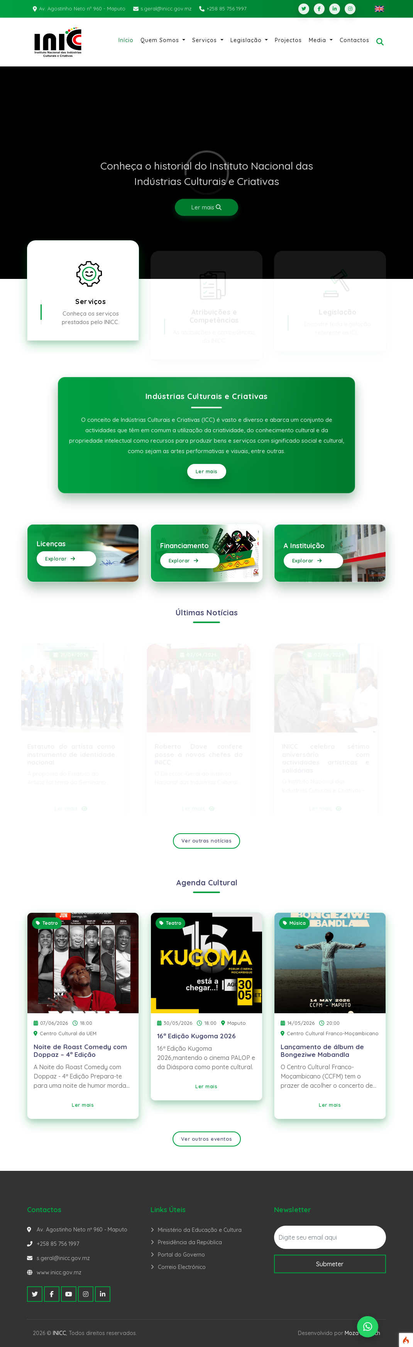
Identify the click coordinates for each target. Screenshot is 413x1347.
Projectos (288, 40)
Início (126, 40)
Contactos (354, 40)
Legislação (247, 40)
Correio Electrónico (182, 1267)
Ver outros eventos (206, 1139)
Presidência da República (190, 1242)
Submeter (330, 1264)
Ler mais (206, 207)
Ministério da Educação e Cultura (200, 1229)
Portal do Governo (181, 1254)
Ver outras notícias (206, 840)
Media (318, 40)
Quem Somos (160, 40)
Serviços (205, 40)
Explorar (60, 558)
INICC (59, 1333)
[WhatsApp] (367, 1326)
